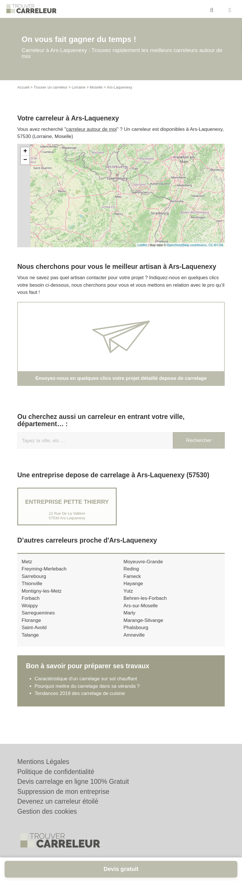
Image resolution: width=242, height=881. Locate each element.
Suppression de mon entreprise (63, 791)
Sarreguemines (38, 613)
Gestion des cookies (47, 811)
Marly (130, 613)
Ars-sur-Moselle (141, 605)
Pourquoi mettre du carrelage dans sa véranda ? (87, 686)
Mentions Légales (43, 761)
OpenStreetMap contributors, (187, 245)
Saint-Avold (34, 627)
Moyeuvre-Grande (143, 561)
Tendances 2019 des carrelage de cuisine (80, 693)
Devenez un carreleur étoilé (57, 801)
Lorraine (79, 87)
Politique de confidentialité (55, 771)
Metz (27, 561)
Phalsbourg (136, 627)
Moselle (96, 87)
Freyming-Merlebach (44, 569)
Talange (30, 634)
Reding (131, 569)
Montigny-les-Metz (42, 590)
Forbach (30, 598)
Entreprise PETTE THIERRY (67, 501)
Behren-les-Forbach (145, 598)
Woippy (30, 605)
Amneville (134, 634)
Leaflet (142, 245)
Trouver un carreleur (50, 87)
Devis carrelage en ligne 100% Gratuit (73, 781)
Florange (31, 620)
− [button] (25, 160)
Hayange (133, 583)
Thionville (32, 583)
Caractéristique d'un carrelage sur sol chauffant (86, 678)
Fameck (132, 576)
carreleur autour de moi (91, 129)
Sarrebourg (34, 576)
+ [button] (25, 151)
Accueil (23, 87)
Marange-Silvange (143, 620)
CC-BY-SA (215, 245)
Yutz (128, 590)
